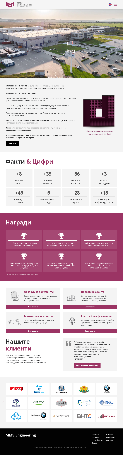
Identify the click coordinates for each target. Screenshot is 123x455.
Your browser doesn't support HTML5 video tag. (61, 43)
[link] (110, 4)
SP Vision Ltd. (85, 447)
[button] (3, 403)
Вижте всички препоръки (97, 365)
